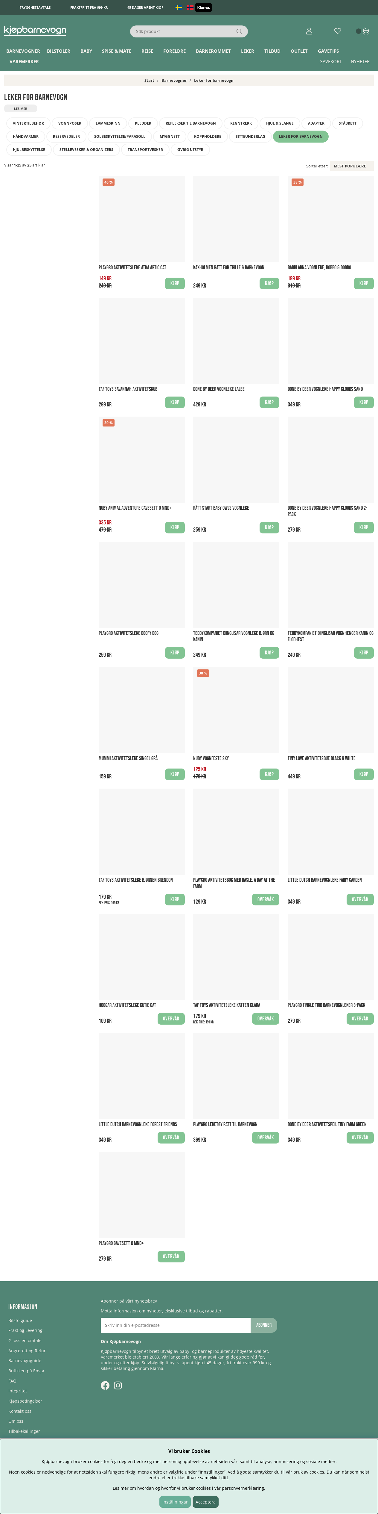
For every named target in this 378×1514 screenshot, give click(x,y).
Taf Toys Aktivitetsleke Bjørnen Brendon (136, 880)
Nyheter (360, 61)
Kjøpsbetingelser (25, 1401)
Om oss (15, 1421)
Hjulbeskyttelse (29, 149)
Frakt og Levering (25, 1330)
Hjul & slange (280, 123)
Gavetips (328, 51)
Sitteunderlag (250, 136)
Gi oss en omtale (25, 1340)
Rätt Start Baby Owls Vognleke (221, 508)
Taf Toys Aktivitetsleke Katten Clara (226, 1005)
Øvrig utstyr (190, 149)
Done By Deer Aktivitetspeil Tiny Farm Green (327, 1124)
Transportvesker (145, 149)
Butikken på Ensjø (26, 1371)
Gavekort (330, 61)
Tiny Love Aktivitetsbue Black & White (322, 758)
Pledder (143, 123)
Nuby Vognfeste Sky (211, 758)
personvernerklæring (243, 1488)
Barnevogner (23, 51)
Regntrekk (241, 123)
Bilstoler (58, 51)
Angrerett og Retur (27, 1350)
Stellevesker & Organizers (86, 149)
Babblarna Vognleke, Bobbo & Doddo (319, 267)
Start (149, 80)
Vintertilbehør (28, 123)
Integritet (17, 1391)
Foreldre (174, 51)
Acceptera (206, 1502)
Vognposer (69, 123)
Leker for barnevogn (214, 80)
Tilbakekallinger (24, 1431)
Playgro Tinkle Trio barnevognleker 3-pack (326, 1005)
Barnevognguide (24, 1360)
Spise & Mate (116, 51)
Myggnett (170, 136)
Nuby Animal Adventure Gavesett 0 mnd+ (135, 508)
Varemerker (24, 61)
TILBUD (272, 51)
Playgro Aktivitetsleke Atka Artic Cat (132, 267)
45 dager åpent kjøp (145, 7)
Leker (247, 51)
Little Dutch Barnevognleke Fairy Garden (325, 880)
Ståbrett (347, 123)
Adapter (316, 123)
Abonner (264, 1325)
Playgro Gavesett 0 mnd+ (121, 1243)
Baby (86, 51)
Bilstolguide (20, 1320)
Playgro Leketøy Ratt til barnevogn (225, 1124)
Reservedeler (66, 136)
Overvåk (265, 899)
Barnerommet (213, 51)
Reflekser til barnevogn (191, 123)
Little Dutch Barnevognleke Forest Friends (138, 1124)
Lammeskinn (108, 123)
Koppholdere (207, 136)
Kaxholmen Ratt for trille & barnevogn (228, 267)
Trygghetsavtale (35, 7)
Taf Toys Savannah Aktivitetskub (128, 389)
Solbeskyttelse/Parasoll (119, 136)
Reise (147, 51)
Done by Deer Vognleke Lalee (219, 389)
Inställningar (175, 1502)
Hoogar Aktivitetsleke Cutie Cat (127, 1005)
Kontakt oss (19, 1411)
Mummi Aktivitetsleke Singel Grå (128, 758)
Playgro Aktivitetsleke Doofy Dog (128, 633)
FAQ (12, 1381)
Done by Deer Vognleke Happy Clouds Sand (325, 389)
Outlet (299, 51)
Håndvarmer (26, 136)
